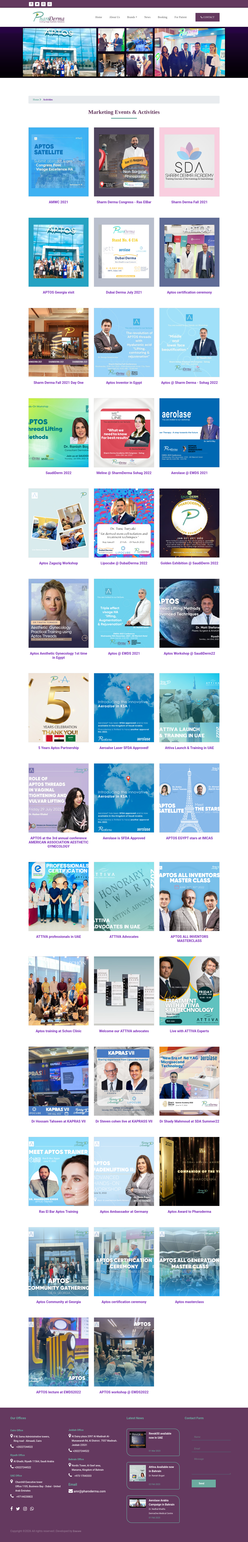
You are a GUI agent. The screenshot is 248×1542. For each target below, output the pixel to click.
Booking (162, 17)
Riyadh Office (17, 1455)
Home (100, 17)
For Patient (180, 17)
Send (201, 1483)
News (147, 17)
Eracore (77, 1531)
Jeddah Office (76, 1430)
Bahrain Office (76, 1459)
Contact (207, 17)
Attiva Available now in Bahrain (161, 1469)
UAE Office (16, 1475)
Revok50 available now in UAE (160, 1435)
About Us (114, 17)
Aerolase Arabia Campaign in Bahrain (161, 1502)
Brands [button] (131, 17)
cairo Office (16, 1430)
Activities (48, 99)
